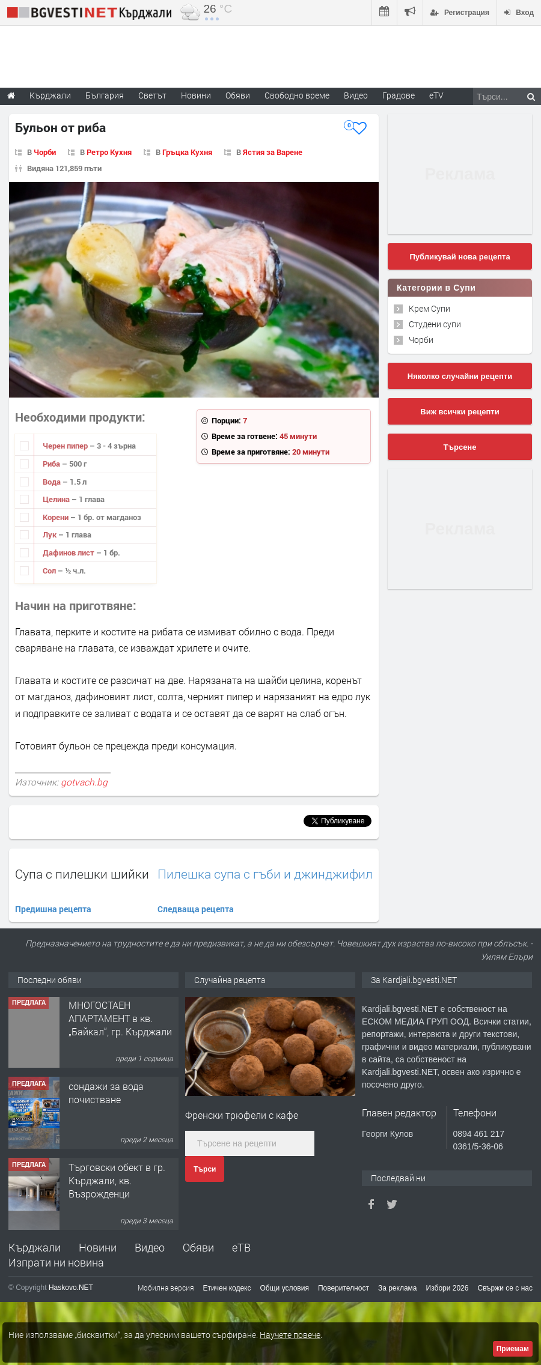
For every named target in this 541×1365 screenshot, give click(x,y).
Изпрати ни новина (56, 1262)
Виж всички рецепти (459, 411)
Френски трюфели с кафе (241, 1115)
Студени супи (435, 324)
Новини (196, 95)
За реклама (397, 1288)
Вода (53, 481)
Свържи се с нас (505, 1288)
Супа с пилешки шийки (82, 873)
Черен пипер (66, 445)
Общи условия (284, 1288)
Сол (50, 570)
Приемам (513, 1349)
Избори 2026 (447, 1288)
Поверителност (343, 1288)
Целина (57, 499)
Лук (50, 534)
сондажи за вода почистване (106, 1094)
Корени (56, 517)
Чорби (45, 152)
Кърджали (34, 1247)
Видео (150, 1247)
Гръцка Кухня (187, 152)
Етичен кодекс (227, 1288)
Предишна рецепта (53, 909)
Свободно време (296, 95)
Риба (52, 463)
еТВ (241, 1247)
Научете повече (290, 1334)
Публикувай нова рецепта (459, 256)
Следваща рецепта (195, 909)
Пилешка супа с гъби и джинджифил (265, 874)
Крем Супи (429, 308)
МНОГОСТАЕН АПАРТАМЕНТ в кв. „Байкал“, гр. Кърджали (120, 1020)
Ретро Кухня (109, 152)
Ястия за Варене (272, 152)
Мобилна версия (166, 1287)
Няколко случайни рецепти (460, 376)
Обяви (198, 1247)
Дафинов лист (69, 552)
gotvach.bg (84, 782)
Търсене (460, 447)
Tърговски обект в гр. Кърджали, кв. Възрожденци (117, 1182)
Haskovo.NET (71, 1287)
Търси (205, 1169)
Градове (398, 95)
